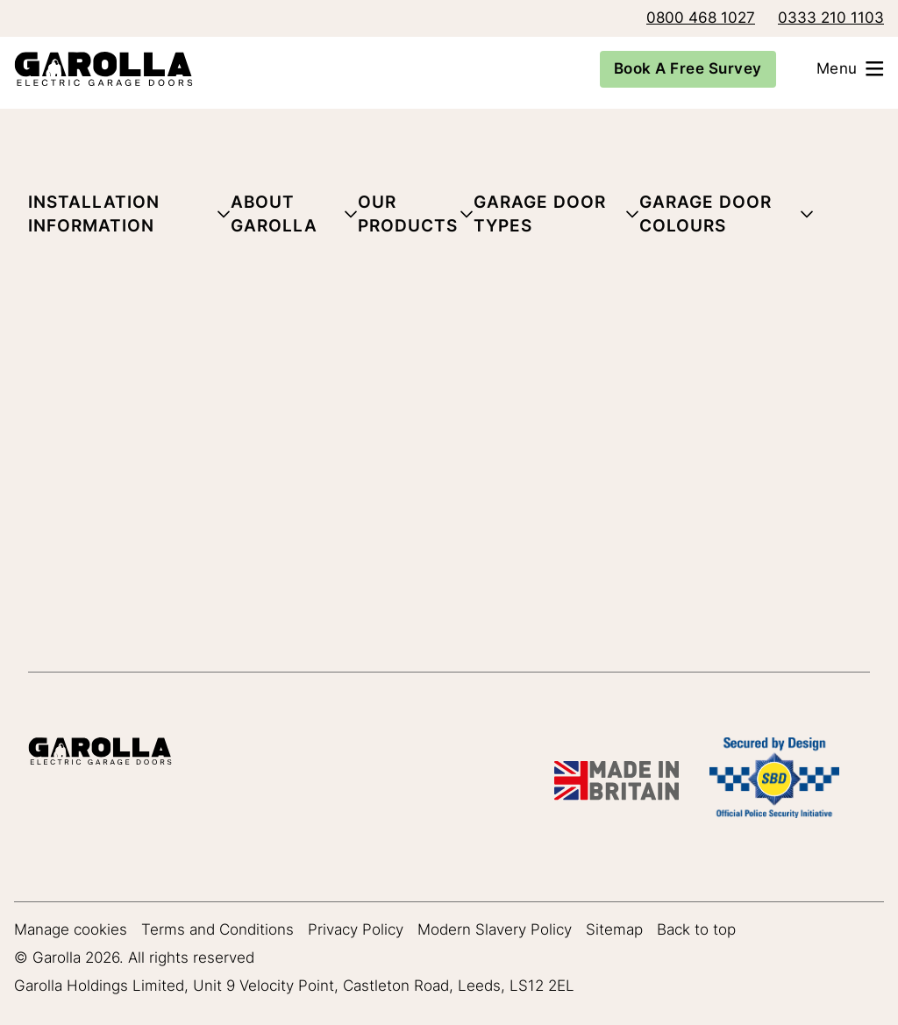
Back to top (696, 930)
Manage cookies (70, 930)
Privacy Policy (355, 930)
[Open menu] (857, 69)
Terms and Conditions (217, 930)
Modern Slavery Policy (494, 930)
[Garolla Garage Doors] (96, 69)
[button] (129, 217)
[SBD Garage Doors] (774, 780)
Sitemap (614, 930)
